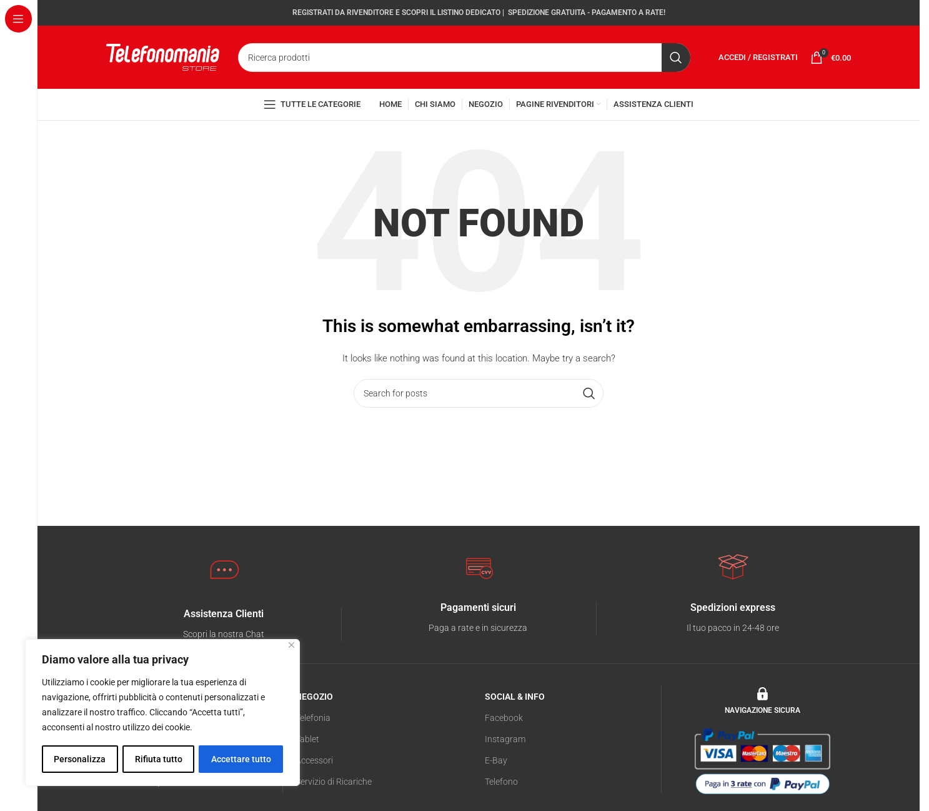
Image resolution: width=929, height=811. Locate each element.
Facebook (504, 720)
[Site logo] (162, 58)
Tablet (307, 742)
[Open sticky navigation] (312, 106)
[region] (162, 713)
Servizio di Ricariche (334, 785)
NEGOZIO (314, 699)
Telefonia (313, 720)
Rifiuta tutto (158, 759)
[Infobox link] (223, 627)
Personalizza (80, 759)
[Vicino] (291, 645)
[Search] (464, 58)
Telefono (501, 785)
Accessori (314, 763)
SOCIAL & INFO (515, 699)
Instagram (505, 742)
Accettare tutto (241, 759)
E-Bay (496, 763)
